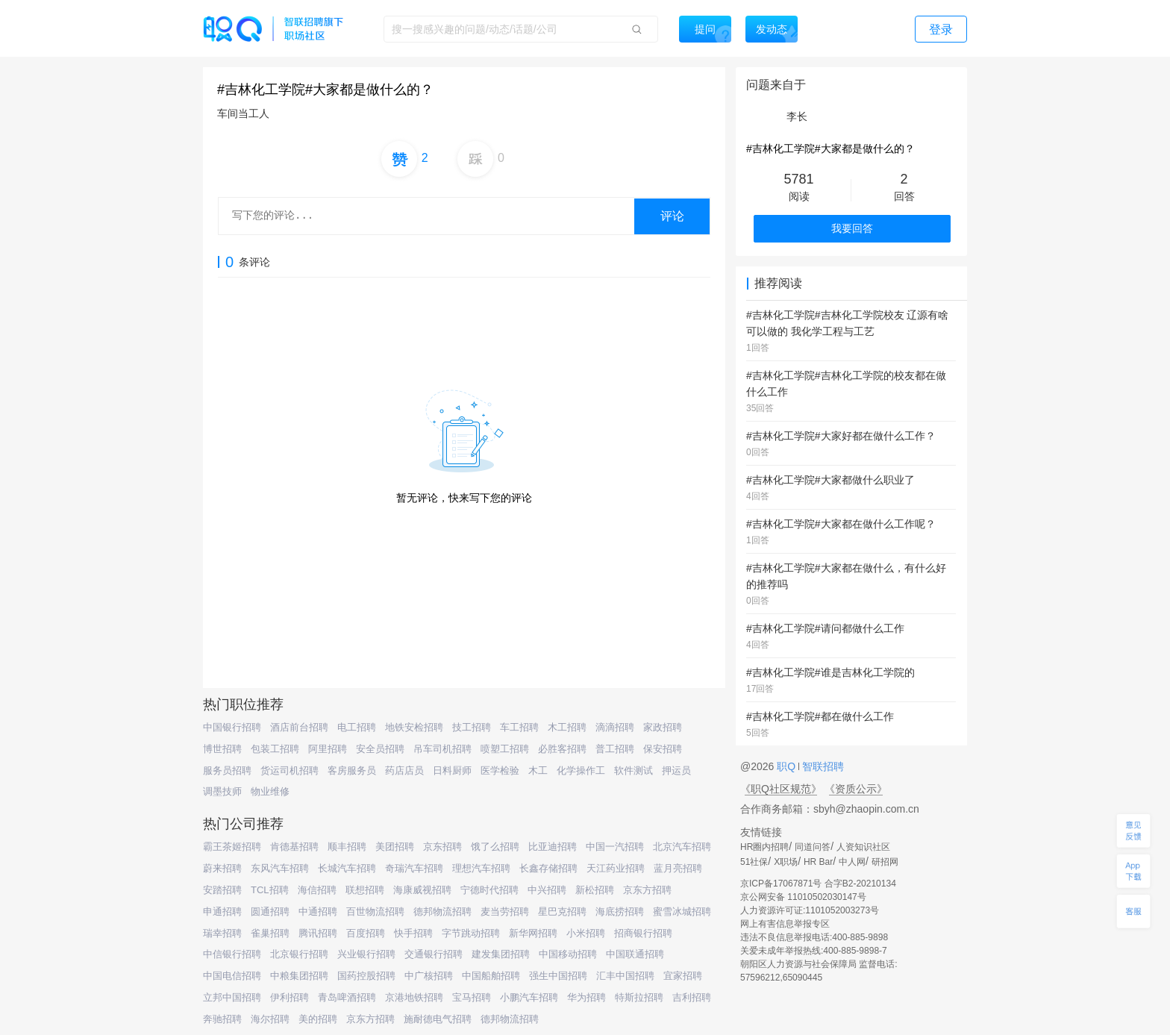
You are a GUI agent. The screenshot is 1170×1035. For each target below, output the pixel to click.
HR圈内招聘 (764, 847)
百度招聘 (365, 933)
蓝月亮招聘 (678, 868)
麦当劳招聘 (505, 911)
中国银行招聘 (232, 727)
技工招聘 (471, 727)
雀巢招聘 (270, 933)
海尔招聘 (270, 1019)
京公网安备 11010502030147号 (803, 897)
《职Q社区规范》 (781, 789)
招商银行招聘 (643, 933)
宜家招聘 (682, 975)
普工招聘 (614, 748)
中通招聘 (317, 911)
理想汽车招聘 (481, 868)
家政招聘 (662, 727)
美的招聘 (317, 1019)
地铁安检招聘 (414, 727)
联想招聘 (364, 889)
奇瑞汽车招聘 (414, 868)
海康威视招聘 (422, 889)
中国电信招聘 (232, 975)
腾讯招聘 (317, 933)
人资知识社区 (863, 847)
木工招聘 (567, 727)
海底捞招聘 (619, 911)
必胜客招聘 (562, 748)
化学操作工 (581, 770)
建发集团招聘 (501, 954)
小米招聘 (585, 933)
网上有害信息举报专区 (785, 924)
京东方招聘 (647, 889)
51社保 (754, 862)
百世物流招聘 (375, 911)
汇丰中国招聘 (625, 975)
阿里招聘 (327, 748)
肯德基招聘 (294, 846)
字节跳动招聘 (471, 933)
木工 (538, 770)
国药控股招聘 (366, 975)
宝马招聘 (471, 997)
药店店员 (404, 770)
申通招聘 (222, 911)
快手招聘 (413, 933)
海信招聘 (317, 889)
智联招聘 (821, 766)
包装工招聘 (275, 748)
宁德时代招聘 (489, 889)
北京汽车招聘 (682, 846)
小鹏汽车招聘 (529, 997)
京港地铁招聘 (414, 997)
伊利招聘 (289, 997)
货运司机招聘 (289, 770)
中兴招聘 (547, 889)
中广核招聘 (428, 975)
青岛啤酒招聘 (347, 997)
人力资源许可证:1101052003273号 (809, 910)
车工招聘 (519, 727)
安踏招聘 (222, 889)
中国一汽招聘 (615, 846)
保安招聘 (662, 748)
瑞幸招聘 (222, 933)
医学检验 (500, 770)
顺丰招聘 (347, 846)
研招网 (885, 862)
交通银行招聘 (433, 954)
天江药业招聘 (615, 868)
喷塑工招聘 (505, 748)
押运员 (676, 770)
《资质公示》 (856, 789)
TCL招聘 (270, 889)
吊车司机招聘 (442, 748)
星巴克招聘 (562, 911)
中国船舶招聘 (491, 975)
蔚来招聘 (222, 868)
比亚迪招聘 (552, 846)
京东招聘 (442, 846)
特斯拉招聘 (639, 997)
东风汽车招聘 (280, 868)
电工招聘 (356, 727)
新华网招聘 (533, 933)
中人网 (852, 862)
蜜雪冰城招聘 (682, 911)
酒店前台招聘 (299, 727)
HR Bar (818, 862)
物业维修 (270, 791)
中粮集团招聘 (299, 975)
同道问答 (812, 847)
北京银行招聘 (299, 954)
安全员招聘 (380, 748)
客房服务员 (352, 770)
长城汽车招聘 (347, 868)
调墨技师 (222, 791)
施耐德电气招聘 (438, 1019)
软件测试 (633, 770)
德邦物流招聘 (442, 911)
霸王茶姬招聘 (232, 846)
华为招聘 (586, 997)
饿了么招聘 (495, 846)
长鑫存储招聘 (548, 868)
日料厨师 (452, 770)
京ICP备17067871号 (781, 883)
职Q (787, 766)
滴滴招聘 (614, 727)
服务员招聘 (227, 770)
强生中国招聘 (558, 975)
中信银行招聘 (232, 954)
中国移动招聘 (568, 954)
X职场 (786, 862)
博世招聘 (222, 748)
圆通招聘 (270, 911)
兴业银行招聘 (366, 954)
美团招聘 (394, 846)
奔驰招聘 (222, 1019)
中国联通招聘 (635, 954)
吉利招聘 (691, 997)
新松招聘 (594, 889)
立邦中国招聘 (232, 997)
